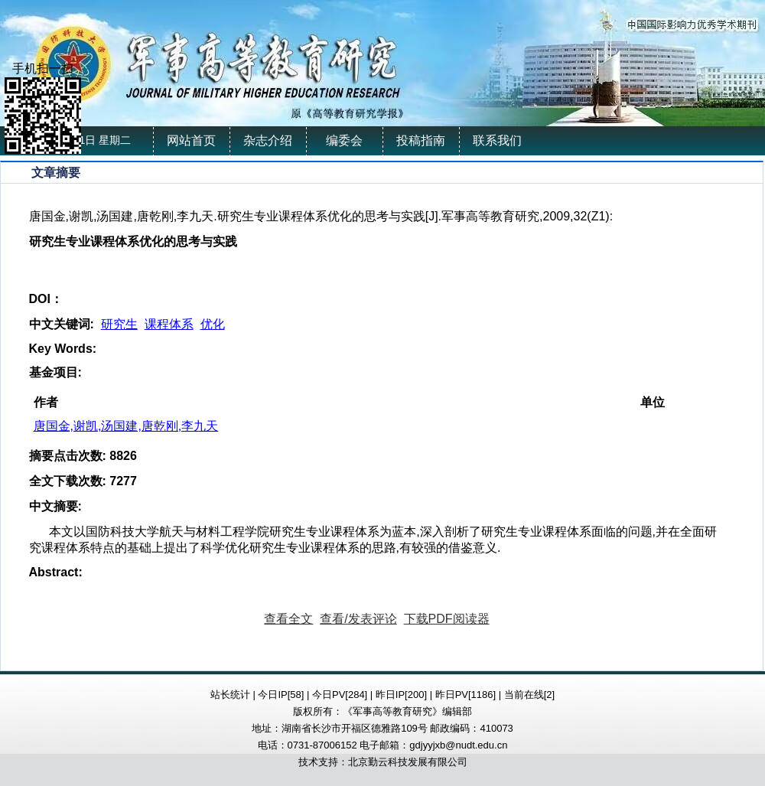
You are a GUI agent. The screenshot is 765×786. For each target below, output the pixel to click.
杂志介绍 (267, 140)
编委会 (344, 140)
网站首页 (191, 140)
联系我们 (497, 140)
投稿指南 (420, 140)
